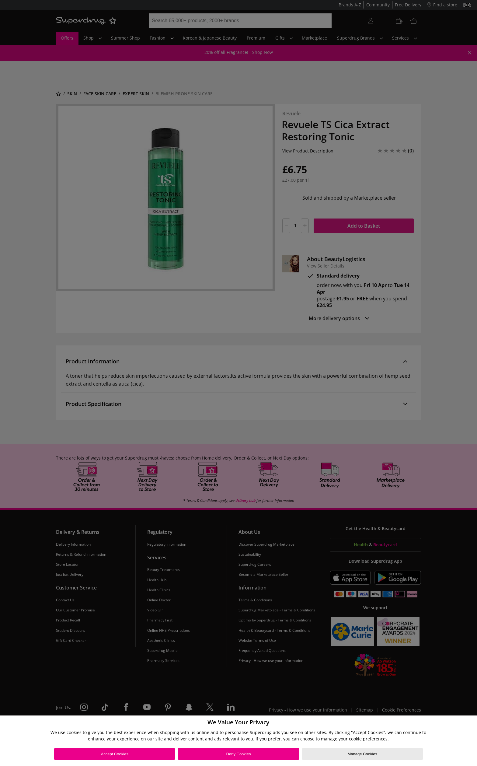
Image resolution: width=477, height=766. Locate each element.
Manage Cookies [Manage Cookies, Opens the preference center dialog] (362, 754)
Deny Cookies (238, 754)
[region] (238, 740)
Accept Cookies (114, 754)
